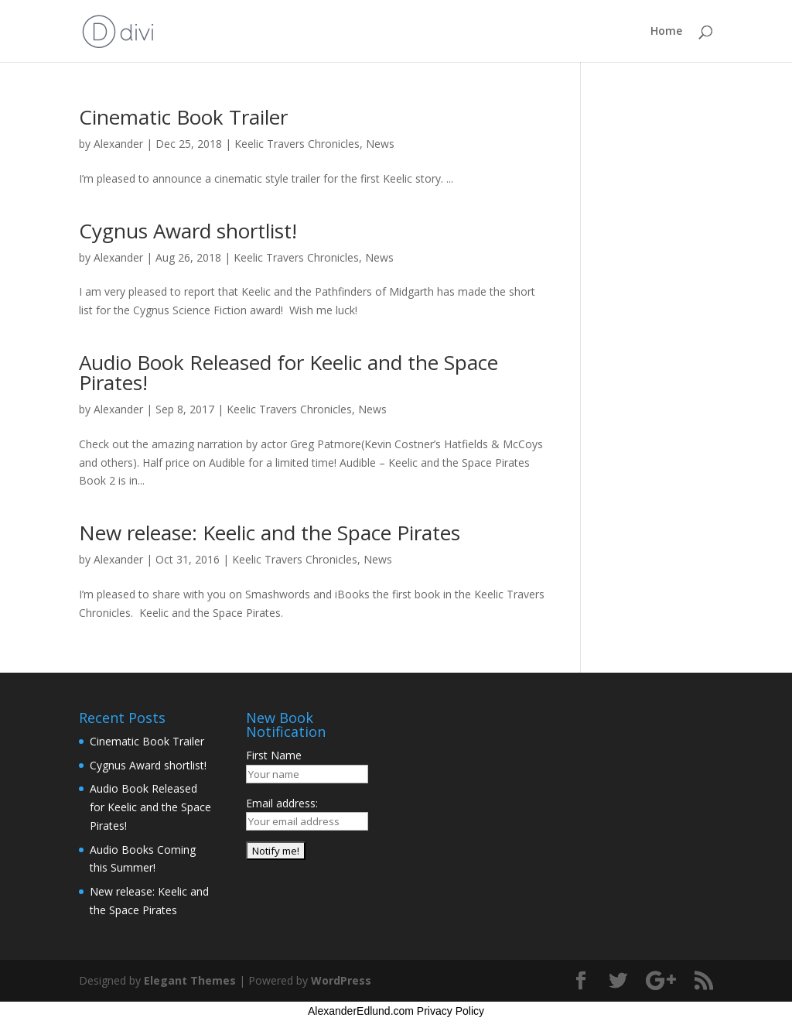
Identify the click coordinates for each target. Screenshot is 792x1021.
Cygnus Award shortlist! (188, 231)
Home (666, 32)
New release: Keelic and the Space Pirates (269, 532)
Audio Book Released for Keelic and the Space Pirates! (288, 372)
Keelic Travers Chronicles (297, 143)
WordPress (341, 980)
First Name (274, 755)
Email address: (282, 803)
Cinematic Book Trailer (183, 117)
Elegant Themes (190, 980)
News (380, 143)
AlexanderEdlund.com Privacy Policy (396, 1011)
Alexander (118, 143)
